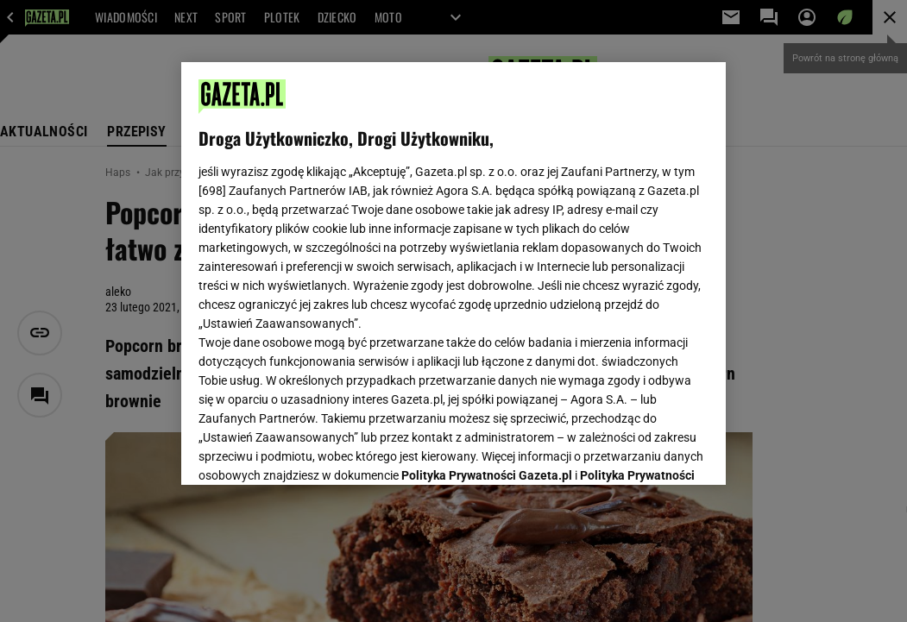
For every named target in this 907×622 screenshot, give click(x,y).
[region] (453, 273)
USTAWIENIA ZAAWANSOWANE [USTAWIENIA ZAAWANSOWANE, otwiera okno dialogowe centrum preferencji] (312, 450)
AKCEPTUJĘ (650, 451)
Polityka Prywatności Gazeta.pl (486, 266)
